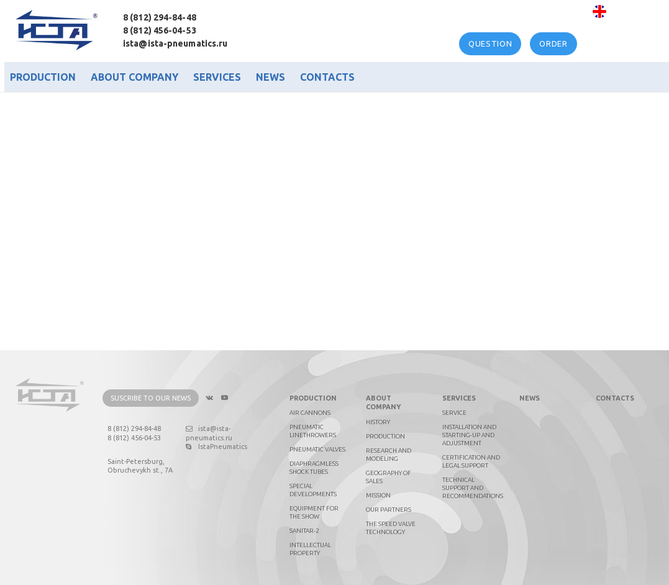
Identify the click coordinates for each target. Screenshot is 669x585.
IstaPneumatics (216, 446)
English (625, 11)
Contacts (327, 77)
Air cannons (309, 412)
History (378, 422)
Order (553, 43)
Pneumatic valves (317, 449)
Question (490, 43)
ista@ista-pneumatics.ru (175, 43)
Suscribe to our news (151, 398)
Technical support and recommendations (472, 487)
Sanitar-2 (304, 530)
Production (43, 77)
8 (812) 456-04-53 (159, 30)
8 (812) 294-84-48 (159, 17)
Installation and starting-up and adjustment (469, 435)
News (270, 77)
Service (454, 412)
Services (217, 77)
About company (134, 77)
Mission (378, 495)
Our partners (388, 509)
